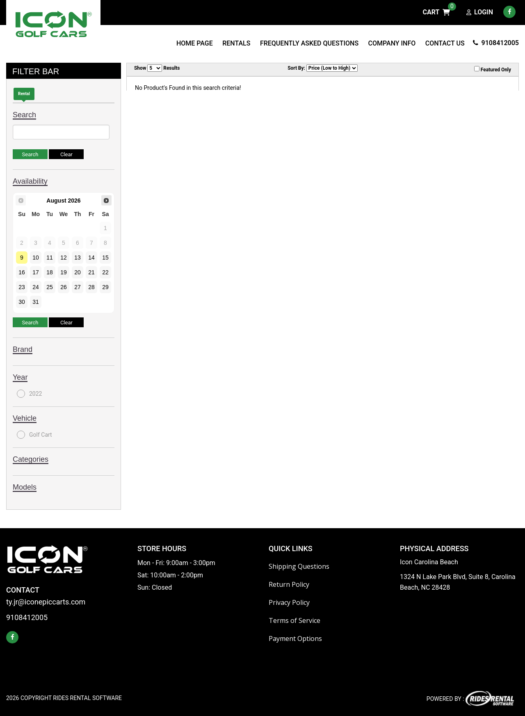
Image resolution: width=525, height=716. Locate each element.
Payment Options (295, 638)
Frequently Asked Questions (309, 43)
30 (21, 302)
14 (91, 257)
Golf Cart (34, 435)
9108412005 (496, 43)
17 (35, 272)
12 (63, 257)
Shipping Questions (299, 566)
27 (77, 287)
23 (21, 287)
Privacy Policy (289, 602)
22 (105, 272)
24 (35, 287)
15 (105, 257)
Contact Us (445, 43)
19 (63, 272)
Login (479, 12)
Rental (24, 93)
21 (91, 272)
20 (77, 272)
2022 (29, 394)
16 (21, 272)
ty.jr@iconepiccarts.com (45, 602)
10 (35, 257)
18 (49, 272)
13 (77, 257)
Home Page (194, 43)
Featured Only (492, 69)
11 (49, 257)
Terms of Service (294, 620)
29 (105, 287)
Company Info (392, 43)
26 (63, 287)
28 (91, 287)
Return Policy (289, 584)
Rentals (236, 43)
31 (35, 302)
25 (49, 287)
